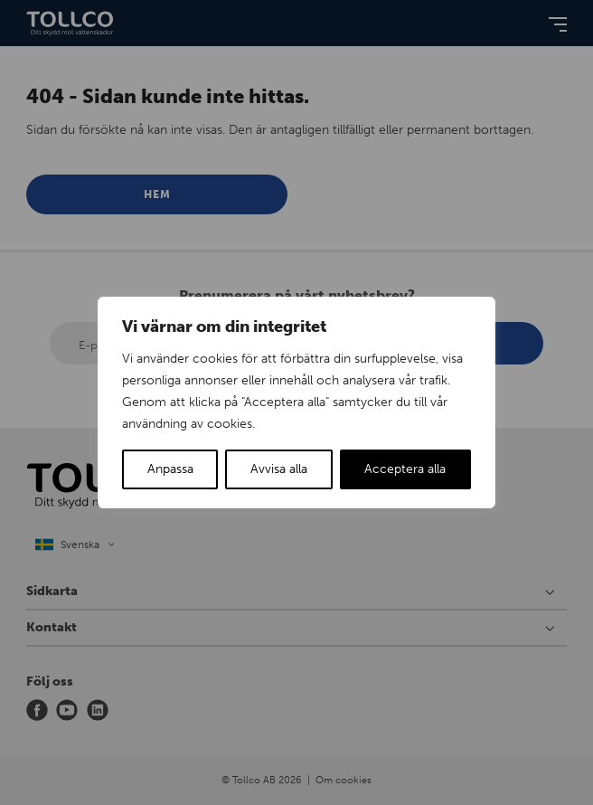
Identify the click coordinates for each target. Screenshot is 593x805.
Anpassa (170, 469)
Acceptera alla (405, 469)
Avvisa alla (278, 469)
